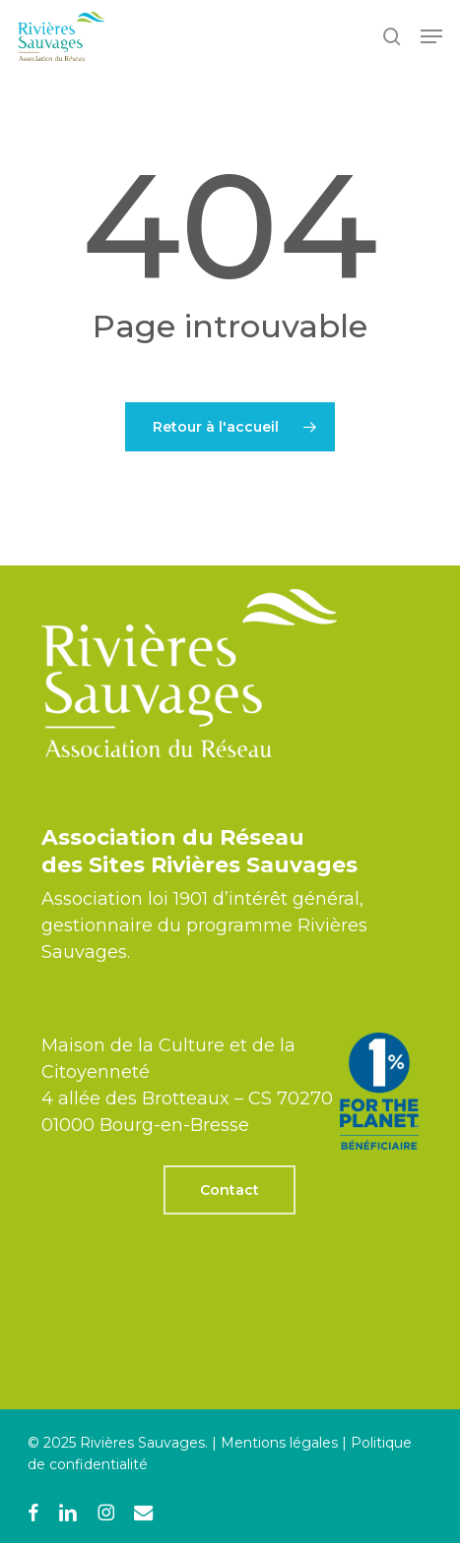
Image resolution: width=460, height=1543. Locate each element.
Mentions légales (279, 1443)
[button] (431, 36)
